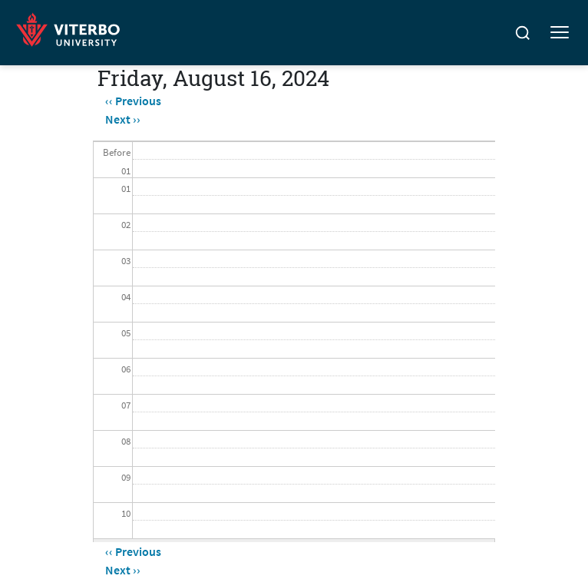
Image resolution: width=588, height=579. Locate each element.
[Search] (523, 33)
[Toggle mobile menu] (559, 33)
